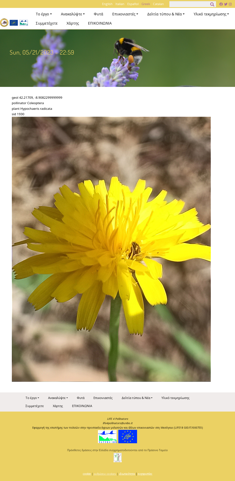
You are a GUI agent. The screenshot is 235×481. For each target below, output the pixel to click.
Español (133, 4)
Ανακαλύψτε (71, 14)
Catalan (158, 4)
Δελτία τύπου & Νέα (164, 14)
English (107, 4)
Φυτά (98, 14)
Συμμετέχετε (47, 23)
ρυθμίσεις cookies (105, 474)
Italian (119, 4)
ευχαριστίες (145, 474)
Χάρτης (73, 23)
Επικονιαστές (123, 14)
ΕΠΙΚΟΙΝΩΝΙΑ (100, 23)
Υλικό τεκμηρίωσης (210, 14)
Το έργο (42, 14)
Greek (146, 4)
